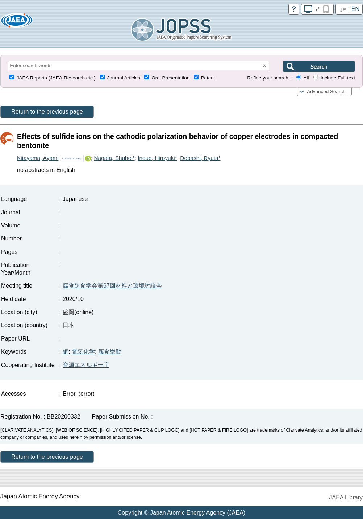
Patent (208, 78)
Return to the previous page (47, 111)
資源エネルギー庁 (86, 365)
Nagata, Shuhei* (114, 158)
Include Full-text (338, 78)
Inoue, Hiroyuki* (157, 158)
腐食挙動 (109, 352)
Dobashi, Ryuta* (200, 158)
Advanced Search (326, 91)
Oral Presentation (170, 78)
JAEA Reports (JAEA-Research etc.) (56, 78)
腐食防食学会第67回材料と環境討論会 (112, 286)
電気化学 (83, 352)
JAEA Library (346, 497)
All (306, 78)
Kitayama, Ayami (37, 158)
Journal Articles (123, 78)
